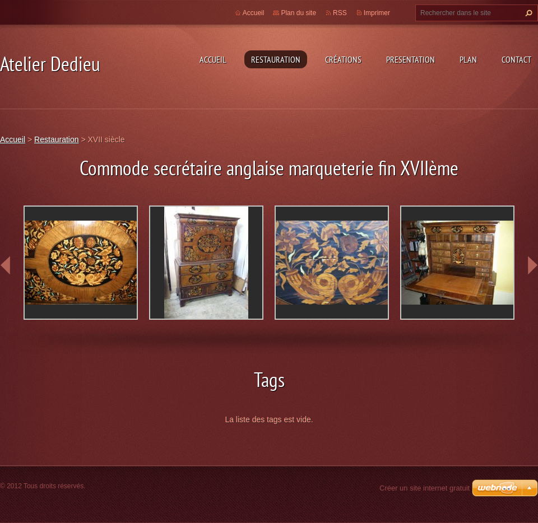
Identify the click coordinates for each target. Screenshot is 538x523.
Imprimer (377, 13)
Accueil (213, 59)
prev (5, 265)
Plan (468, 59)
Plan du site (298, 13)
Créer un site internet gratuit (424, 488)
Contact (516, 59)
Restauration (275, 59)
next (532, 265)
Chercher (527, 12)
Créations (343, 59)
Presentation (410, 59)
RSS (340, 13)
